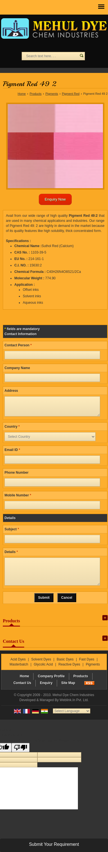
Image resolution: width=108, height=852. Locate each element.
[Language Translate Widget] (71, 719)
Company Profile (51, 685)
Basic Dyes (65, 668)
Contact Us (22, 691)
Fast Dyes (86, 668)
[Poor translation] (21, 756)
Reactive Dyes (69, 673)
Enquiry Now (55, 199)
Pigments (51, 93)
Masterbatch (19, 673)
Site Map (68, 691)
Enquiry (46, 691)
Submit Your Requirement (54, 844)
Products (36, 93)
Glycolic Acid (43, 673)
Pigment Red (70, 93)
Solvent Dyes (41, 668)
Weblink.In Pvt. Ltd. (74, 708)
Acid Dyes (18, 668)
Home (22, 93)
